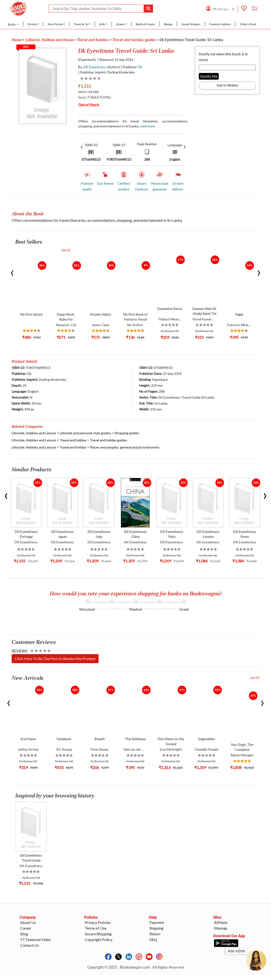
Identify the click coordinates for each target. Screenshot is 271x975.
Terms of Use (95, 928)
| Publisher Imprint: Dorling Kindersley (106, 72)
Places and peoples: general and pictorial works (125, 447)
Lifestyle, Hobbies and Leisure (34, 433)
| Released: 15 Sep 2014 (115, 60)
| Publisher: (131, 67)
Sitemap (220, 928)
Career (25, 928)
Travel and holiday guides (134, 40)
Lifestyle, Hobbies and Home (49, 40)
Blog (24, 934)
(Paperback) (87, 60)
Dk (140, 67)
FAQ (153, 939)
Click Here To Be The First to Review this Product (55, 658)
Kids (102, 24)
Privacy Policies (98, 922)
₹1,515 (84, 86)
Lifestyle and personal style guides (85, 433)
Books (12, 24)
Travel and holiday (93, 40)
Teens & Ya (81, 24)
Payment (156, 922)
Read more (147, 126)
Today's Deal (248, 24)
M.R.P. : (88, 92)
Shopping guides (126, 433)
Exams (120, 24)
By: (92, 67)
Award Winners (190, 24)
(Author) (113, 67)
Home (17, 40)
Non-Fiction (55, 24)
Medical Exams (145, 24)
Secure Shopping (98, 934)
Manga (168, 24)
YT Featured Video (35, 939)
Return (154, 934)
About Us (28, 922)
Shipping (156, 928)
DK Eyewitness (95, 67)
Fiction (32, 24)
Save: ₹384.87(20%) (94, 97)
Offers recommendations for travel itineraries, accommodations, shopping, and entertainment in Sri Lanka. (133, 123)
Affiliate (221, 922)
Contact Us (29, 945)
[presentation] (81, 146)
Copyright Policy (98, 939)
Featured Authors (220, 24)
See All (65, 250)
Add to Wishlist (227, 85)
